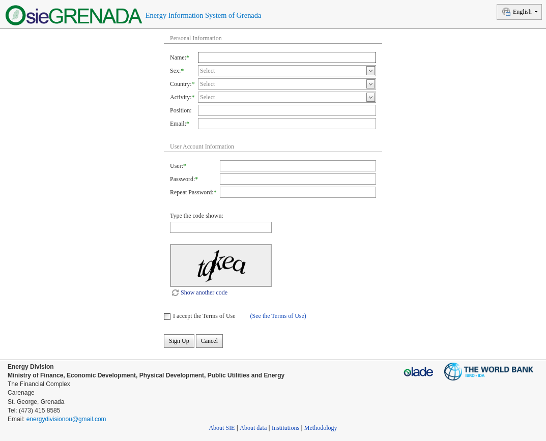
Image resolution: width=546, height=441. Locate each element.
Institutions (285, 427)
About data (253, 427)
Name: (178, 57)
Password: (182, 179)
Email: (178, 123)
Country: (181, 83)
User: (176, 165)
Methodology (320, 427)
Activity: (181, 97)
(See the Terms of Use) (278, 315)
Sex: (175, 70)
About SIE (222, 427)
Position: (181, 110)
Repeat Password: (192, 192)
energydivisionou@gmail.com (66, 419)
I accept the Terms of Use (204, 315)
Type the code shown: (196, 215)
